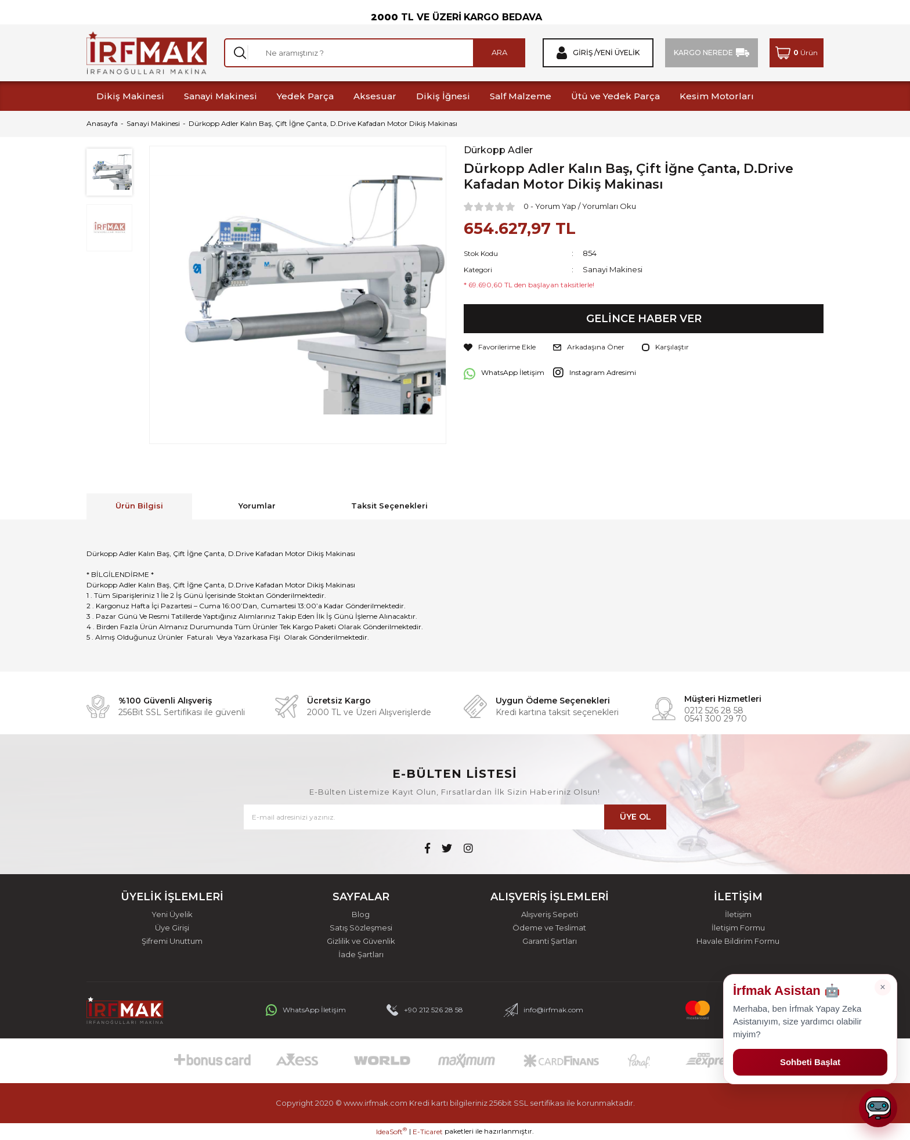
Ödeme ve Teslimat (549, 928)
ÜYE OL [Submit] (635, 816)
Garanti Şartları (549, 941)
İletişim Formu (738, 928)
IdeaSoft (391, 1131)
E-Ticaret (428, 1131)
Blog (361, 914)
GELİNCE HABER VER (644, 318)
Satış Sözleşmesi (361, 928)
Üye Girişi (172, 928)
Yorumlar (257, 505)
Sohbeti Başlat (810, 1062)
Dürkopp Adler (498, 150)
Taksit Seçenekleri (389, 505)
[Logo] (146, 52)
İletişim (738, 914)
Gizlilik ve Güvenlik (361, 941)
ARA (499, 52)
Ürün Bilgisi (139, 505)
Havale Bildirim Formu (737, 941)
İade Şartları (361, 954)
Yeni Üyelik (172, 914)
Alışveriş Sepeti (549, 914)
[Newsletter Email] (455, 817)
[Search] (374, 52)
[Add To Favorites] (500, 347)
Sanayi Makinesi (612, 269)
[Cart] (797, 52)
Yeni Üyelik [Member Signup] (618, 52)
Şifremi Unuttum (172, 941)
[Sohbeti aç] (878, 1108)
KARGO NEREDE (703, 52)
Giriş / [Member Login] (585, 52)
